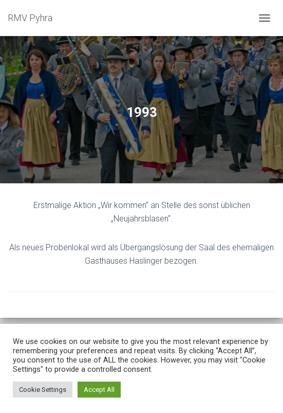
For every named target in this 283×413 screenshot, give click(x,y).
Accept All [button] (99, 389)
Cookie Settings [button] (42, 389)
